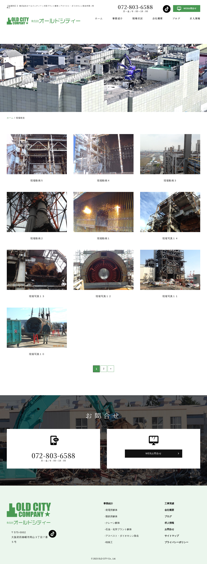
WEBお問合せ (153, 453)
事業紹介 (117, 18)
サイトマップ (172, 535)
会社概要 (157, 18)
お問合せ (169, 529)
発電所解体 (111, 510)
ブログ (176, 18)
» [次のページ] (111, 368)
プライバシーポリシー (176, 542)
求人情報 (195, 18)
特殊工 (109, 542)
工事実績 (169, 503)
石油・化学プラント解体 (119, 529)
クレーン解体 (113, 522)
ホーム (99, 18)
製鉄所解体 (111, 516)
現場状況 (137, 18)
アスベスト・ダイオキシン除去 (122, 535)
